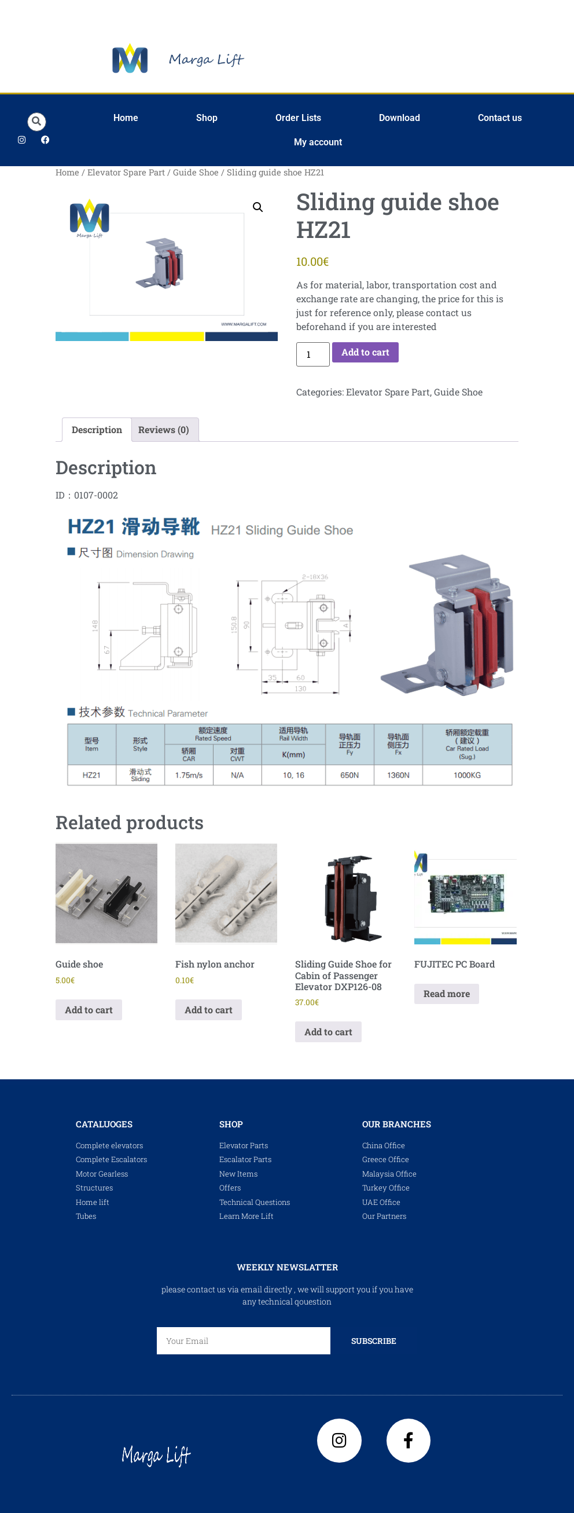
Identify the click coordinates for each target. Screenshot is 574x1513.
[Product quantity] (313, 354)
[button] (36, 121)
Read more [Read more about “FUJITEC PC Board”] (447, 993)
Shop (207, 117)
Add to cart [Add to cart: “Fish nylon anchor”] (209, 1009)
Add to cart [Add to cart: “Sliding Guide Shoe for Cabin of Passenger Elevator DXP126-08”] (328, 1031)
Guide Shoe (196, 172)
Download (399, 117)
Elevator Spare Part (126, 172)
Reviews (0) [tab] (163, 429)
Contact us (500, 117)
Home (125, 117)
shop (231, 1124)
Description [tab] (97, 429)
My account (318, 142)
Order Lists (298, 117)
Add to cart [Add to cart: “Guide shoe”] (89, 1009)
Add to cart (365, 352)
